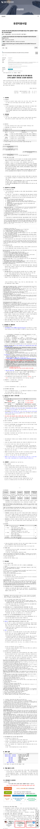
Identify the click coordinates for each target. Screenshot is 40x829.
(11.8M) (7, 41)
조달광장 (3, 16)
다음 (6, 48)
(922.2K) (19, 37)
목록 (36, 47)
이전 (3, 48)
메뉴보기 (37, 3)
